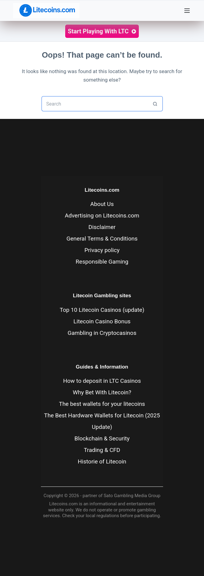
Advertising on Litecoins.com (102, 215)
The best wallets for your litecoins (102, 403)
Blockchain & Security (102, 438)
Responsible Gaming (102, 261)
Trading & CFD (102, 449)
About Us (102, 203)
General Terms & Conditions (102, 238)
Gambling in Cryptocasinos (102, 332)
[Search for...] (95, 103)
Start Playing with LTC (102, 31)
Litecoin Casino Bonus (101, 321)
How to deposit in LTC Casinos (102, 380)
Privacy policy (102, 250)
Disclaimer (102, 227)
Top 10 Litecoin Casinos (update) (102, 309)
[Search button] (155, 103)
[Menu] (188, 10)
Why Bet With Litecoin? (102, 392)
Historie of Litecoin (102, 461)
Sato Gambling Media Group (132, 495)
